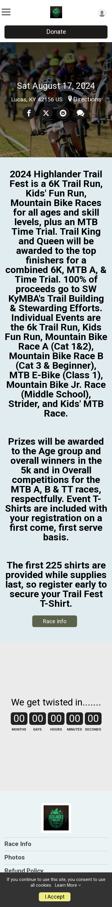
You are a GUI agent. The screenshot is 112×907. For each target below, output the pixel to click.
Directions (87, 99)
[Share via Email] (63, 113)
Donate (56, 31)
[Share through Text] (80, 113)
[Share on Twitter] (46, 113)
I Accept (55, 897)
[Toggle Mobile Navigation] (6, 12)
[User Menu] (102, 13)
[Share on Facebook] (29, 113)
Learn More (66, 885)
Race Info (54, 621)
